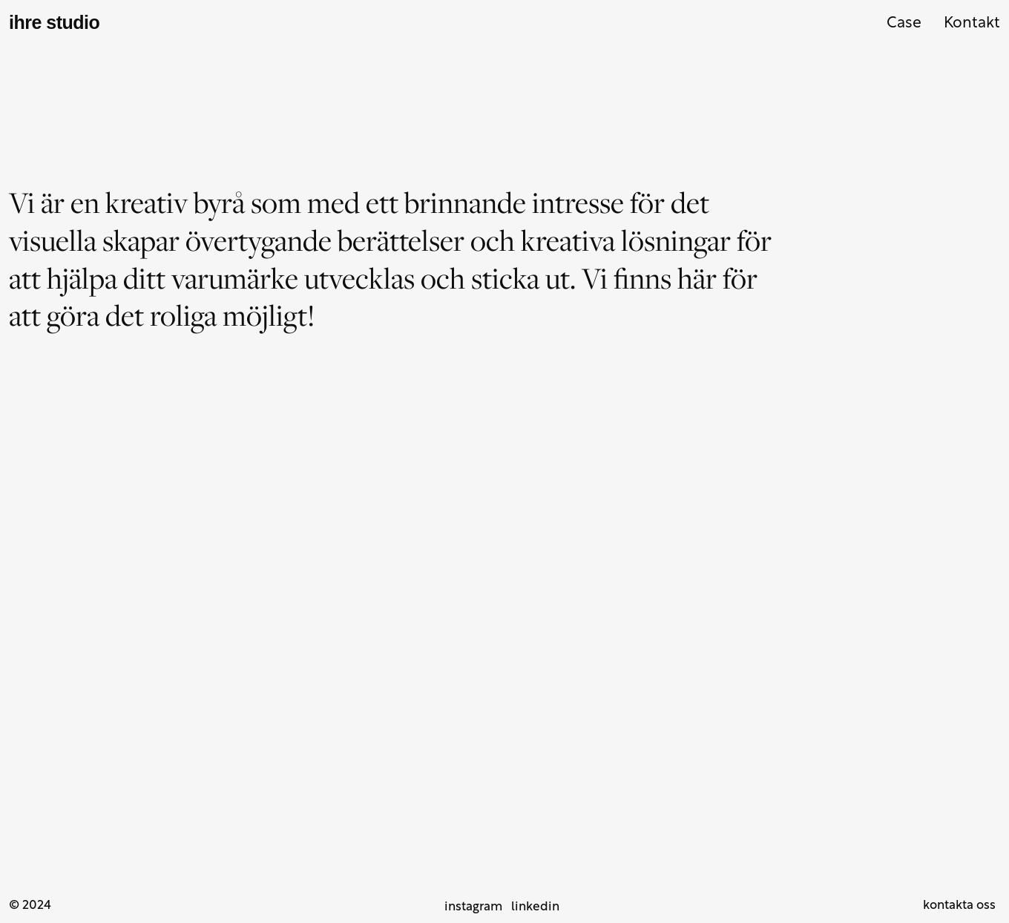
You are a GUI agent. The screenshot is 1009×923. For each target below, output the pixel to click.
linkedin (535, 907)
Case (904, 23)
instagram (473, 907)
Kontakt (972, 23)
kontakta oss (959, 905)
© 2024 (30, 905)
